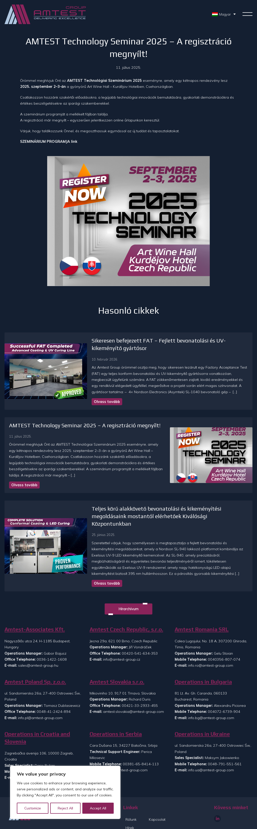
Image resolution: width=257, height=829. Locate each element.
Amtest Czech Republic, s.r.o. (126, 609)
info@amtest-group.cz (121, 639)
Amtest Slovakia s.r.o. (117, 662)
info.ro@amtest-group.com (210, 645)
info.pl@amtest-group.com (40, 698)
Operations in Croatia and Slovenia (37, 718)
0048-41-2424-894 (54, 691)
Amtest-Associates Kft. (35, 609)
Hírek (129, 808)
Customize (33, 808)
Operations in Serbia (116, 714)
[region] (65, 792)
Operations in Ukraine (202, 714)
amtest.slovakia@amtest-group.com (133, 691)
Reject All (66, 808)
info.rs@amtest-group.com (125, 750)
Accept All (98, 808)
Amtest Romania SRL (202, 609)
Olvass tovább (79, 401)
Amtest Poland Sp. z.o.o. (35, 662)
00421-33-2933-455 (140, 685)
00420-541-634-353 (140, 633)
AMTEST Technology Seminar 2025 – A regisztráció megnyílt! (85, 425)
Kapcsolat (157, 799)
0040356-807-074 (224, 639)
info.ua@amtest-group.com (211, 750)
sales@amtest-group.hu (38, 645)
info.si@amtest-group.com (40, 757)
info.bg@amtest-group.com (211, 698)
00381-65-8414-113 (141, 744)
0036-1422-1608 (52, 639)
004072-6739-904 (224, 691)
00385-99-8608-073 (56, 751)
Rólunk (131, 799)
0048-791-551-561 (225, 744)
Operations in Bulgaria (203, 662)
